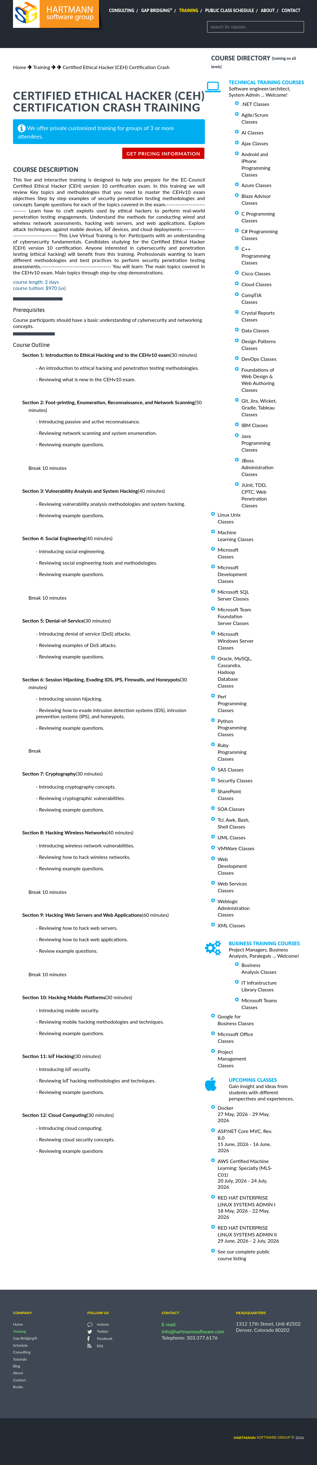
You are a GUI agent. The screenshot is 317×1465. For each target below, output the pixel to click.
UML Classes (231, 837)
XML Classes (231, 925)
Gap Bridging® (25, 1338)
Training (188, 10)
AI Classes (252, 132)
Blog (16, 1366)
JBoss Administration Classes (257, 467)
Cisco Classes (256, 273)
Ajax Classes (254, 143)
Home (19, 67)
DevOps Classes (258, 359)
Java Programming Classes (255, 443)
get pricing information (163, 153)
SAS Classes (231, 769)
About (268, 10)
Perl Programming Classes (232, 703)
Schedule (20, 1345)
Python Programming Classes (232, 727)
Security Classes (235, 780)
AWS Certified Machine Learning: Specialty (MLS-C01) (245, 1168)
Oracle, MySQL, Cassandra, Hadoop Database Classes (235, 672)
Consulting (121, 10)
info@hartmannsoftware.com (193, 1331)
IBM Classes (254, 425)
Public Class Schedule (229, 10)
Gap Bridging (156, 10)
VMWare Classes (236, 848)
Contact (291, 10)
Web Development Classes (232, 866)
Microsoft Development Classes (232, 574)
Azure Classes (256, 185)
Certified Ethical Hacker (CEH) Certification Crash (116, 67)
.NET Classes (255, 104)
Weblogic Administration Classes (234, 908)
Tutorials (20, 1359)
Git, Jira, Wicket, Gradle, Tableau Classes (259, 407)
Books (18, 1387)
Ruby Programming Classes (232, 752)
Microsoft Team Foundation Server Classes (234, 616)
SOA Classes (231, 809)
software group (262, 1437)
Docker (225, 1108)
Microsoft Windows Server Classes (236, 640)
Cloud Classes (256, 284)
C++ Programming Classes (255, 255)
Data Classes (255, 330)
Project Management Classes (232, 1058)
